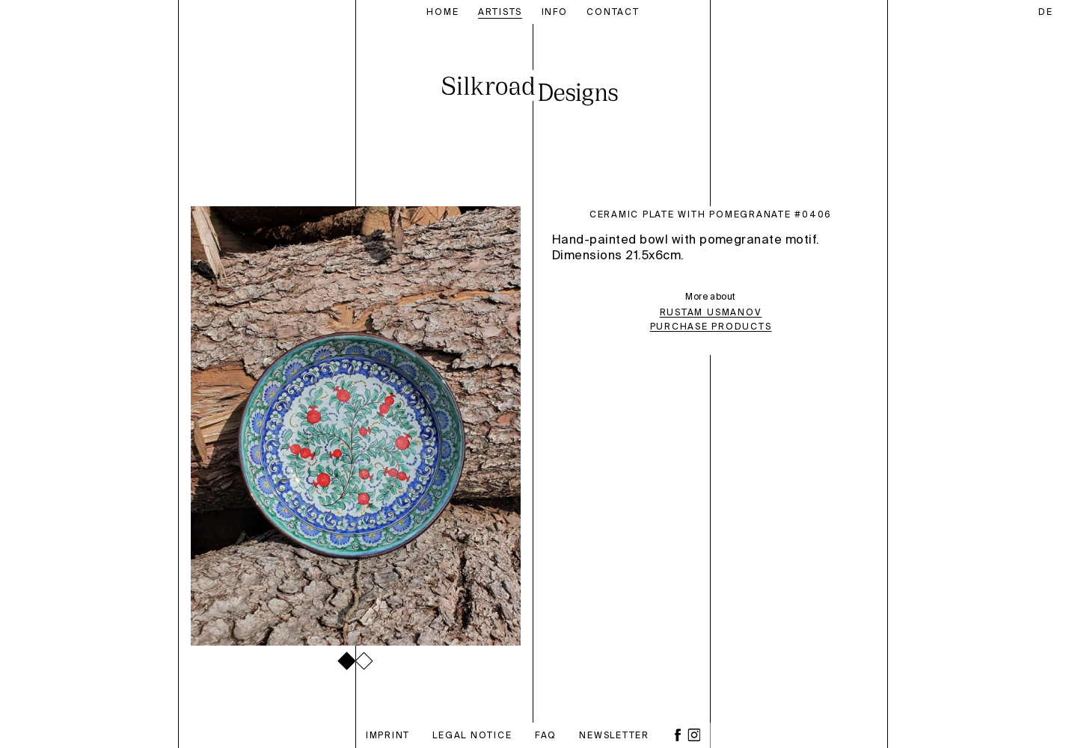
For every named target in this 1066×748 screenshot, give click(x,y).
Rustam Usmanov (711, 312)
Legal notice (472, 735)
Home (442, 12)
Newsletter (614, 735)
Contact (612, 12)
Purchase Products (711, 327)
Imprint (388, 735)
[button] (346, 661)
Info (555, 12)
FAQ (546, 735)
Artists (500, 12)
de (1045, 12)
